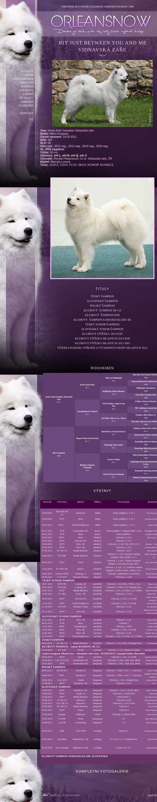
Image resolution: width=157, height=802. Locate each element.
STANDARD (25, 105)
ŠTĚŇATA (27, 86)
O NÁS (29, 75)
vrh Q (74, 155)
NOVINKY (26, 71)
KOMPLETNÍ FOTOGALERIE (102, 771)
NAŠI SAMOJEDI (23, 78)
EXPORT (28, 94)
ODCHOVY (26, 90)
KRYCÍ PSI (26, 82)
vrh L (57, 155)
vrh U (83, 155)
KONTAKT (26, 113)
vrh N (65, 155)
